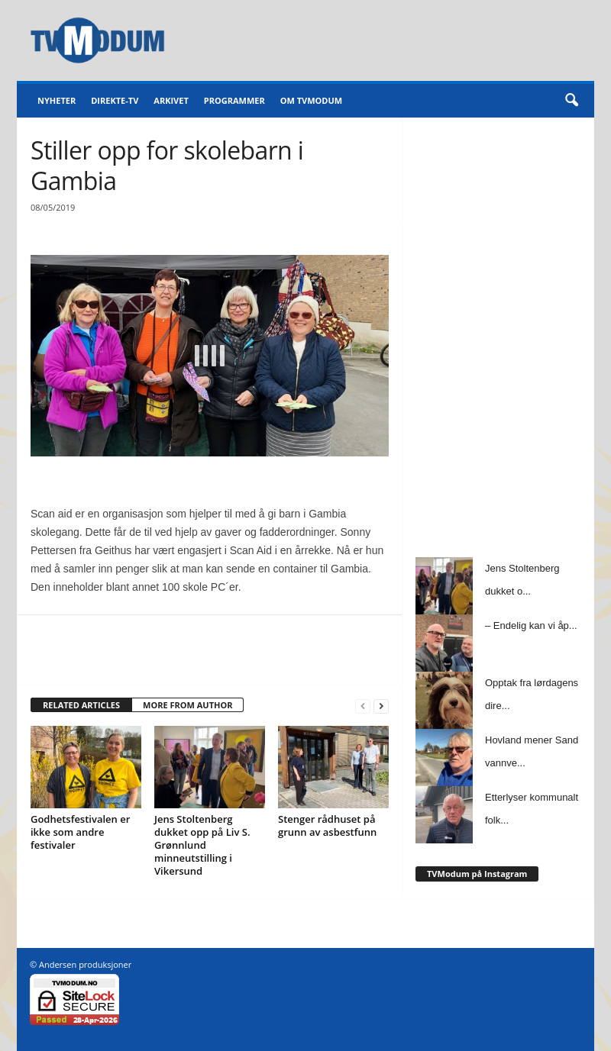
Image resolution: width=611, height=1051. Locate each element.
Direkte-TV (114, 100)
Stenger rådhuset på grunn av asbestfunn (327, 825)
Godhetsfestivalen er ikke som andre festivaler (80, 832)
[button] (571, 101)
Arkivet (171, 100)
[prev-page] (362, 706)
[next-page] (381, 706)
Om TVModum (311, 100)
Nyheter (56, 100)
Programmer (234, 100)
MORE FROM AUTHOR (187, 705)
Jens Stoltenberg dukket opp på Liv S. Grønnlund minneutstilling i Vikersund (202, 845)
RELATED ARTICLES (81, 705)
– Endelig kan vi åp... (531, 625)
